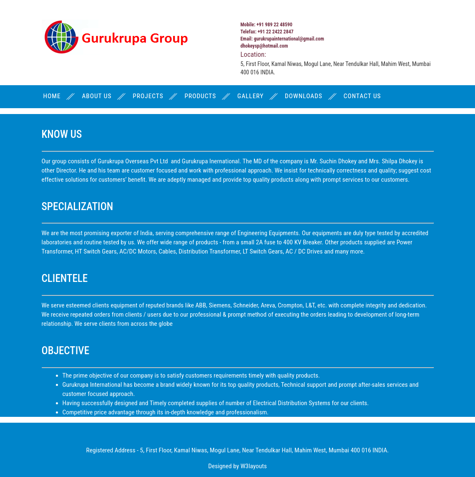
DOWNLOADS (303, 96)
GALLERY (250, 96)
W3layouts (254, 466)
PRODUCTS (200, 96)
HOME (52, 96)
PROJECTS (148, 96)
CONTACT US (362, 96)
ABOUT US (96, 96)
